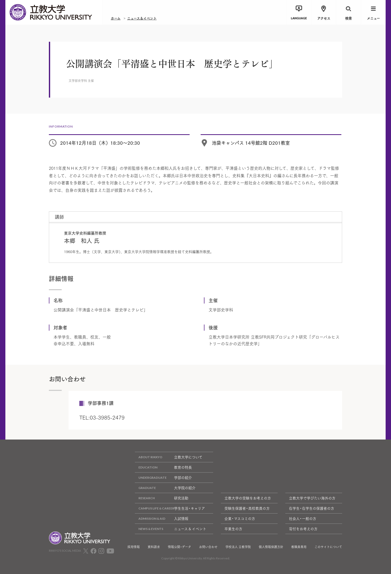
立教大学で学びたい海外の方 (312, 497)
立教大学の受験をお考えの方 (247, 497)
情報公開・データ (179, 547)
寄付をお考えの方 (303, 528)
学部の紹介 (163, 478)
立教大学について (168, 457)
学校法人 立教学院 (238, 547)
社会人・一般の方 (302, 518)
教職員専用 (299, 547)
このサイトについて (328, 547)
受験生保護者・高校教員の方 (247, 508)
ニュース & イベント (170, 529)
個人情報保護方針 (271, 547)
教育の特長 (163, 467)
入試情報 (161, 519)
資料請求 (154, 547)
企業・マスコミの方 (239, 518)
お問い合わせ (208, 547)
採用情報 (133, 547)
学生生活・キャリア (170, 508)
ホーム (116, 17)
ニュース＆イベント (142, 17)
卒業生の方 (233, 528)
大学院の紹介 (165, 488)
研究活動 (161, 498)
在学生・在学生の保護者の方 (311, 508)
